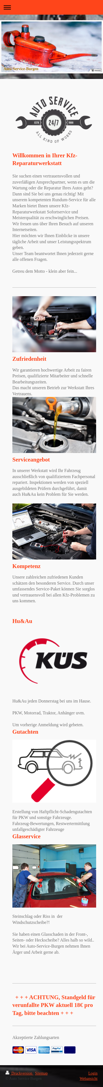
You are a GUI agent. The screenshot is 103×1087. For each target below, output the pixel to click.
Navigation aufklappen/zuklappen (51, 7)
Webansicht (89, 1079)
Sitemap (41, 1073)
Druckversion (19, 1073)
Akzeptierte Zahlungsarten (35, 1037)
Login (93, 1073)
